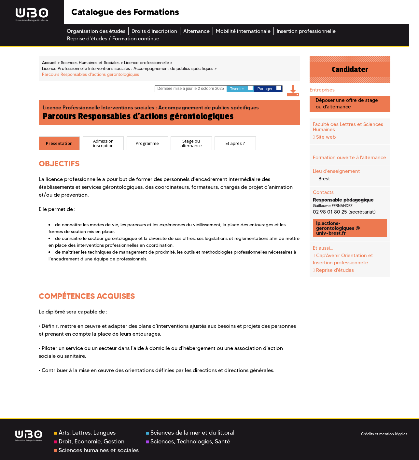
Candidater (350, 69)
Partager (269, 88)
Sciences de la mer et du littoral (190, 432)
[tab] (59, 143)
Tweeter (241, 88)
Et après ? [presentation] (235, 143)
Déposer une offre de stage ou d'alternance (347, 103)
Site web (326, 137)
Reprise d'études (335, 270)
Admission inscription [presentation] (103, 143)
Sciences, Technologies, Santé (188, 441)
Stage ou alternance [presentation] (191, 143)
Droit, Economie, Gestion (89, 441)
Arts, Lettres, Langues (85, 432)
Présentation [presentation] (59, 143)
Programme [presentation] (147, 143)
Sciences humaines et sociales (96, 450)
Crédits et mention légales (384, 433)
